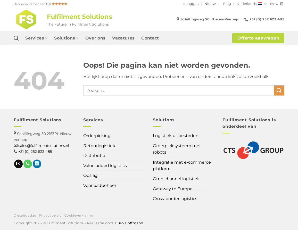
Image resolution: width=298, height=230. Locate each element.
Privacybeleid (50, 215)
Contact (150, 38)
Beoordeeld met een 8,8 (40, 4)
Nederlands (252, 4)
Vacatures (123, 38)
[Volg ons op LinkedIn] (281, 4)
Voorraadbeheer (99, 185)
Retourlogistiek (99, 145)
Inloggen (191, 4)
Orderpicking (97, 135)
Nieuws (210, 4)
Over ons (95, 38)
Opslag (90, 175)
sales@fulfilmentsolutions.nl (43, 145)
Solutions (66, 38)
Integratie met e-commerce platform (182, 165)
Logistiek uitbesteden (175, 135)
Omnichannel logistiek (176, 178)
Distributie (94, 155)
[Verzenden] (279, 90)
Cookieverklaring (78, 215)
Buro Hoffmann (129, 223)
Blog (227, 4)
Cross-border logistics (175, 198)
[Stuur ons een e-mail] (272, 4)
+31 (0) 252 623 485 (35, 151)
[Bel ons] (276, 4)
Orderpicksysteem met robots (177, 149)
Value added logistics (105, 165)
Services (36, 38)
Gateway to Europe (173, 188)
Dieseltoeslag (25, 215)
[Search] (16, 38)
